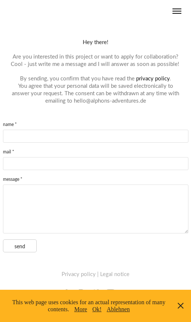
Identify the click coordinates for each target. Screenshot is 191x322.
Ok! (97, 309)
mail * (8, 152)
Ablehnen (118, 309)
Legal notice (114, 274)
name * (10, 124)
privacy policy (152, 78)
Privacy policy (79, 274)
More (80, 309)
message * (12, 179)
